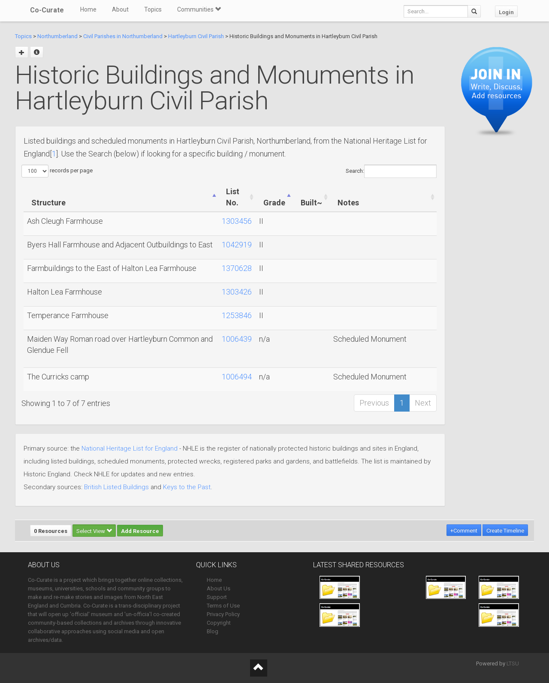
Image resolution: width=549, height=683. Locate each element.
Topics (153, 9)
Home (88, 9)
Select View (94, 531)
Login (506, 12)
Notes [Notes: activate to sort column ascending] (348, 202)
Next (423, 402)
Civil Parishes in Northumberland (123, 36)
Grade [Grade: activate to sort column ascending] (274, 202)
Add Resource (140, 531)
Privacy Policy (223, 614)
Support (217, 597)
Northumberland (57, 36)
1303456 (237, 221)
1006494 (237, 376)
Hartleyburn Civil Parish (196, 36)
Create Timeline (505, 530)
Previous (374, 402)
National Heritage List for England (129, 448)
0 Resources (50, 531)
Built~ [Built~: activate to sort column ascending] (311, 202)
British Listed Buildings (116, 487)
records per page (57, 171)
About (120, 9)
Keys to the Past (187, 487)
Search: (391, 171)
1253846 (237, 315)
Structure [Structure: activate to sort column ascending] (48, 202)
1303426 (237, 291)
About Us (218, 588)
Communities (199, 9)
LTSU (513, 663)
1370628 (237, 268)
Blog (212, 631)
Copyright (219, 623)
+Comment (463, 530)
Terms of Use (223, 605)
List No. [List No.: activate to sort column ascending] (232, 197)
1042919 (237, 244)
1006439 (237, 338)
